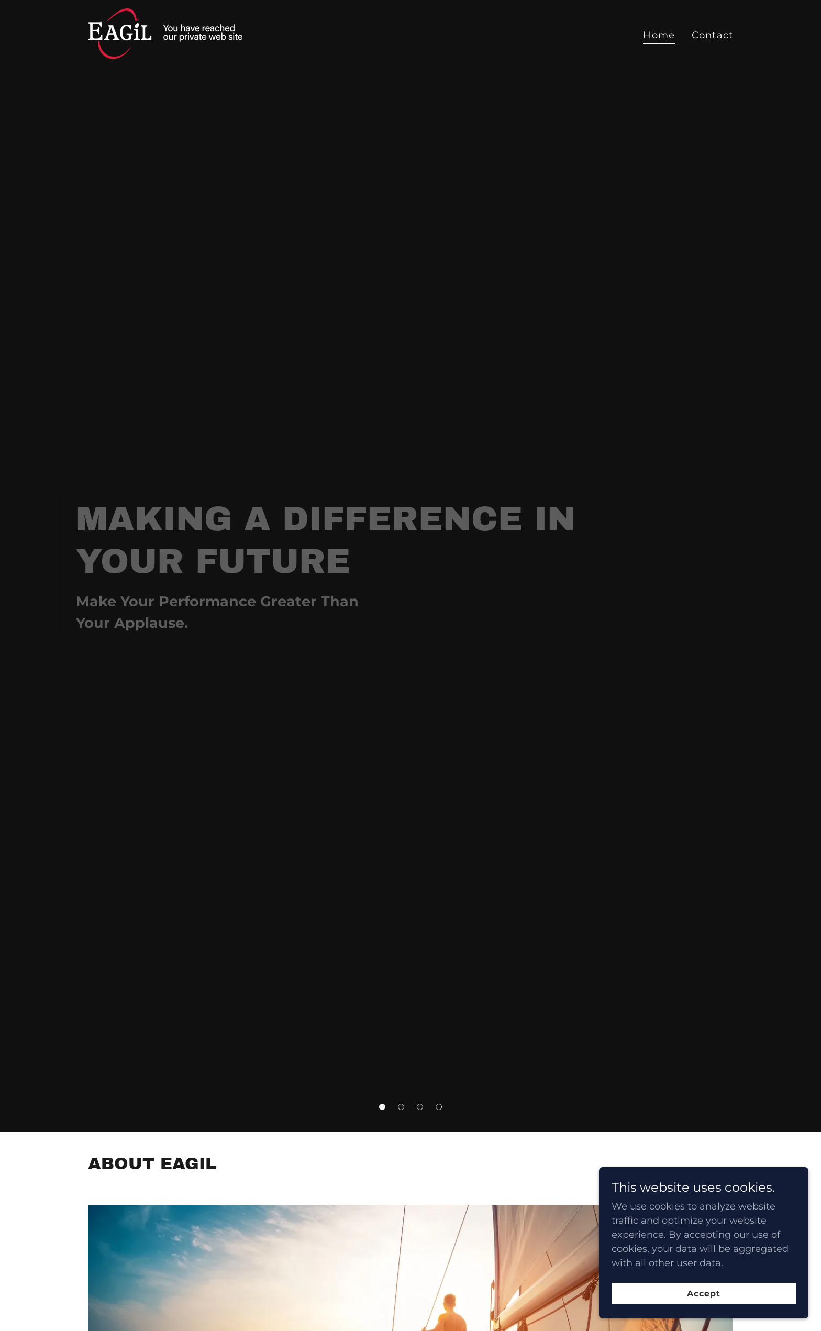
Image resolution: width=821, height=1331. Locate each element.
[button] (382, 1107)
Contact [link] (712, 35)
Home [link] (659, 35)
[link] (174, 33)
